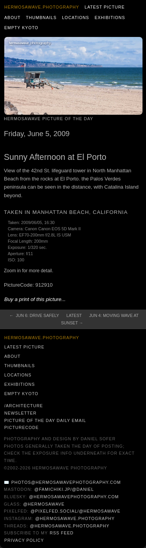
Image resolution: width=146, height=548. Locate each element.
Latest (74, 315)
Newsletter (20, 413)
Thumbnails (41, 17)
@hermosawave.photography (74, 518)
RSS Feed (62, 532)
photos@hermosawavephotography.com (66, 482)
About (12, 17)
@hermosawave (44, 504)
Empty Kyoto (21, 27)
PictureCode (21, 427)
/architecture (23, 405)
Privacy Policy (24, 540)
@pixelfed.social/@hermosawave (75, 511)
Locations (75, 17)
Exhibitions (110, 17)
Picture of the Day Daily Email (45, 420)
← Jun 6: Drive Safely (34, 315)
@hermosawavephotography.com (74, 496)
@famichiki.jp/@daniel (64, 489)
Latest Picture (104, 7)
